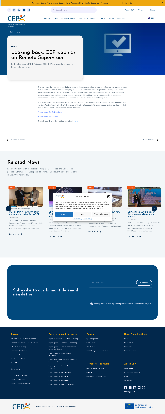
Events (47, 18)
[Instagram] (144, 387)
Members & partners (97, 363)
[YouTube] (140, 387)
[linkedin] (19, 10)
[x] (14, 10)
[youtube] (24, 10)
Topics (102, 18)
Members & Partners (87, 18)
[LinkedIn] (135, 387)
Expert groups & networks (63, 334)
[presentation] (106, 293)
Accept (64, 214)
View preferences (101, 214)
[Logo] (16, 18)
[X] (131, 387)
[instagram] (29, 10)
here (76, 121)
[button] (109, 196)
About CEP (129, 10)
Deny (82, 214)
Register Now (127, 3)
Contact (141, 10)
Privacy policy (77, 219)
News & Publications (117, 18)
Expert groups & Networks (64, 18)
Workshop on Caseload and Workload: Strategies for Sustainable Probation (78, 3)
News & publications (135, 334)
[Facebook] (9, 10)
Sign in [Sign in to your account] (152, 10)
